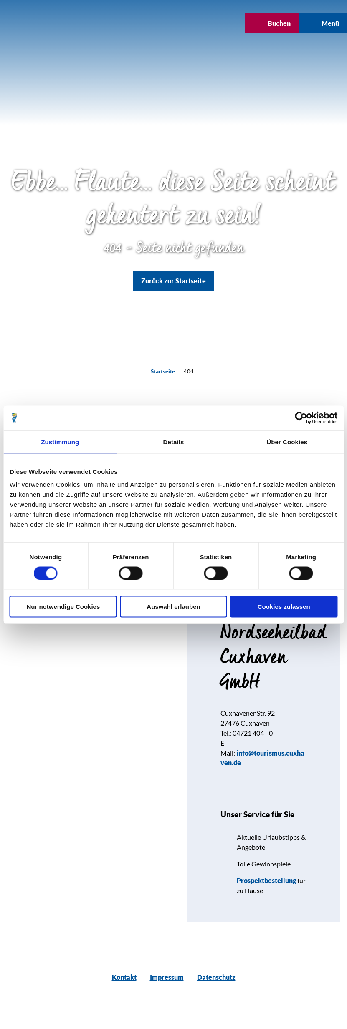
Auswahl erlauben (173, 606)
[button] (151, 23)
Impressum (167, 977)
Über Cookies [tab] (286, 441)
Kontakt (124, 977)
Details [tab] (173, 441)
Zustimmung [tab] (60, 441)
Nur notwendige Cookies (63, 606)
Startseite (163, 371)
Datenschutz (216, 977)
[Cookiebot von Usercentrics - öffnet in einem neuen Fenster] (300, 417)
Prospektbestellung (266, 880)
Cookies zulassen (284, 606)
